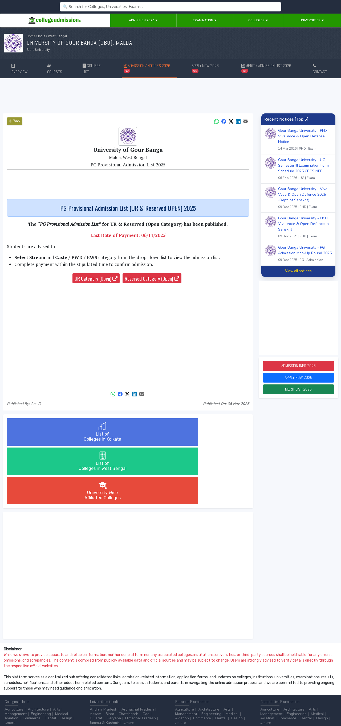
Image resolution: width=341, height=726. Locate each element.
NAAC (292, 683)
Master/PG (35, 687)
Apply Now (298, 379)
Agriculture (14, 650)
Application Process (192, 691)
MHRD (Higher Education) (281, 687)
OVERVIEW (19, 69)
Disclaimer (43, 707)
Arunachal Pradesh (137, 650)
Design (66, 659)
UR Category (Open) (96, 278)
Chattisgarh (128, 655)
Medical (61, 655)
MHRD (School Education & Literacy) (291, 691)
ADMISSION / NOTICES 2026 (147, 67)
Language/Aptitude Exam (196, 696)
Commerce (31, 659)
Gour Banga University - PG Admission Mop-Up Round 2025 (305, 254)
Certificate (13, 687)
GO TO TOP (328, 707)
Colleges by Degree (192, 683)
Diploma (54, 683)
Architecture (38, 650)
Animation (133, 683)
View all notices (298, 271)
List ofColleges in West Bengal (128, 432)
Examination (205, 20)
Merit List (298, 392)
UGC (279, 683)
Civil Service (142, 687)
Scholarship (222, 687)
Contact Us (23, 707)
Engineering (41, 655)
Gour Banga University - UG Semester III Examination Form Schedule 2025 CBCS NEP (305, 169)
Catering (120, 687)
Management (16, 655)
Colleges (258, 20)
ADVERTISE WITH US (91, 707)
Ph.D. (52, 687)
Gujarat (96, 659)
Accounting (99, 683)
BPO (117, 683)
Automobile (99, 687)
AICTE (265, 683)
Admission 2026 (143, 20)
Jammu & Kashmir (104, 664)
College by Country (191, 687)
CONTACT (320, 69)
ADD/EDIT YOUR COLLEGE (129, 707)
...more (10, 664)
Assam (95, 655)
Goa (146, 655)
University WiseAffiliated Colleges (208, 432)
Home (31, 36)
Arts (56, 650)
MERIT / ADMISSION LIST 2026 (266, 67)
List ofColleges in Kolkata (47, 432)
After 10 (13, 683)
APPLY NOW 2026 (205, 67)
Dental (50, 659)
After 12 (34, 683)
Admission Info (298, 366)
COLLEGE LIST (92, 68)
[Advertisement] (170, 96)
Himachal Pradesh (140, 659)
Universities (312, 20)
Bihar (109, 655)
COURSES (54, 69)
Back (14, 121)
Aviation (11, 659)
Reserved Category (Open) (152, 278)
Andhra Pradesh (103, 650)
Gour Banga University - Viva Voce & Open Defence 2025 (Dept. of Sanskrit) (305, 198)
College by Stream (228, 683)
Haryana (114, 659)
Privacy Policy (63, 707)
